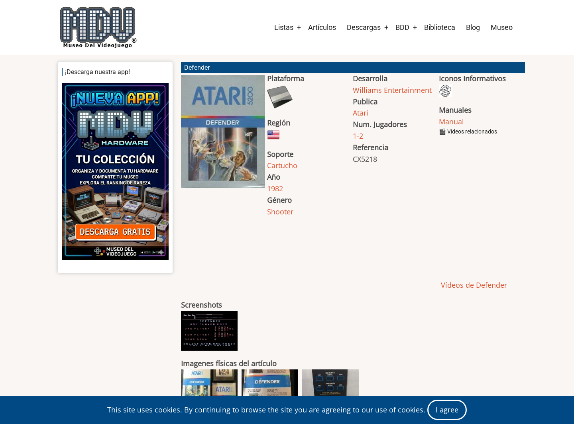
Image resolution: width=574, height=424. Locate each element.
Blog (473, 27)
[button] (223, 135)
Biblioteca (439, 27)
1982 (275, 188)
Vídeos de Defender (473, 285)
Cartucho (282, 165)
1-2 (358, 136)
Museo (502, 27)
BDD (402, 27)
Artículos (322, 27)
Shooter (280, 211)
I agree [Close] (447, 409)
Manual (451, 121)
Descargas (364, 27)
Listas (283, 27)
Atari (360, 113)
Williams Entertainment (392, 90)
